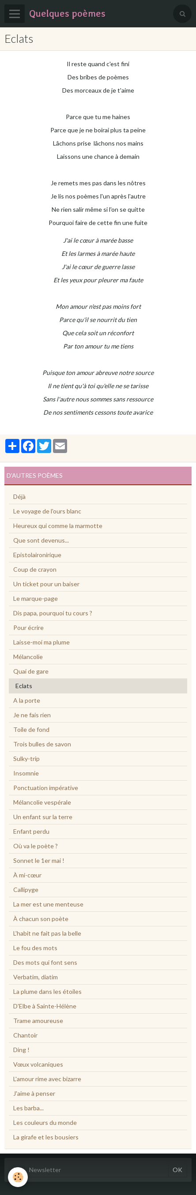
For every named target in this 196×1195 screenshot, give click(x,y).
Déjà (19, 496)
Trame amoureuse (38, 1020)
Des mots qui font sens (45, 962)
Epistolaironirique (37, 554)
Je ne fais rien (32, 715)
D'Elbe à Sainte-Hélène (44, 1006)
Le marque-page (35, 598)
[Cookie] (18, 1177)
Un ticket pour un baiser (46, 584)
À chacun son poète (40, 918)
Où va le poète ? (35, 846)
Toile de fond (31, 729)
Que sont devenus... (41, 540)
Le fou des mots (35, 948)
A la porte (26, 700)
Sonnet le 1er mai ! (38, 860)
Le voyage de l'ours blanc (47, 511)
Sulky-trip (26, 758)
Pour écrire (28, 627)
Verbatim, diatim (35, 977)
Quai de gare (31, 671)
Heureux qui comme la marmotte (57, 525)
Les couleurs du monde (45, 1122)
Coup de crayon (35, 569)
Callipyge (25, 889)
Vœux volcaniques (38, 1064)
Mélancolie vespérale (42, 802)
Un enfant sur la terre (42, 816)
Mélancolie (28, 656)
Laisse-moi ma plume (41, 642)
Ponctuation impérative (45, 787)
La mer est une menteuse (48, 904)
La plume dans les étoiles (47, 991)
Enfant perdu (31, 831)
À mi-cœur (27, 875)
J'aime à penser (34, 1093)
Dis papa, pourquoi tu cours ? (52, 613)
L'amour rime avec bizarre (47, 1079)
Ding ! (21, 1049)
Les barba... (28, 1108)
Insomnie (26, 773)
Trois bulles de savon (42, 744)
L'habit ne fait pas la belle (47, 933)
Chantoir (25, 1035)
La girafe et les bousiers (46, 1137)
